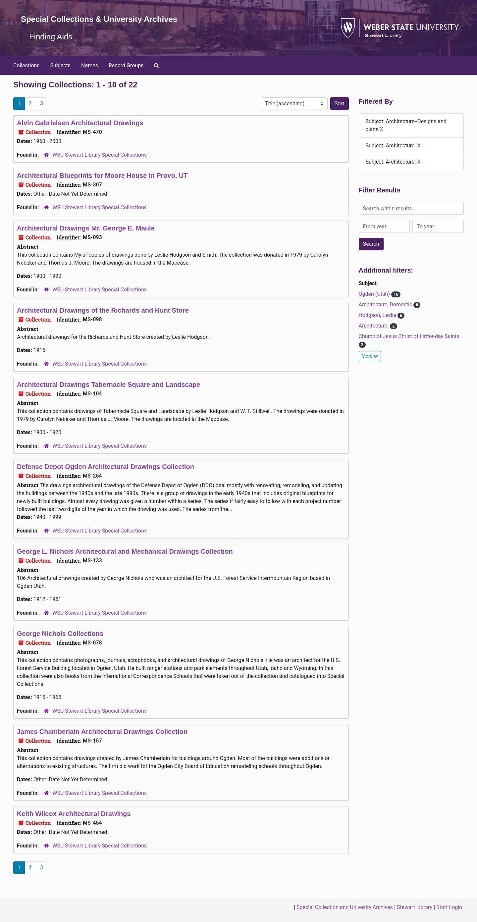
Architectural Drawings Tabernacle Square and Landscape (108, 384)
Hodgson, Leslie (378, 315)
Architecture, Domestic (386, 304)
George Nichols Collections (60, 633)
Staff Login (449, 907)
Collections (26, 65)
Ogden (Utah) (375, 294)
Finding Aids (51, 36)
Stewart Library (414, 907)
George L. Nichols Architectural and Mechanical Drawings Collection (125, 551)
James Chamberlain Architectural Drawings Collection (102, 731)
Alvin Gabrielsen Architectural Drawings (80, 123)
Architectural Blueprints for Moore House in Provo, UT (102, 175)
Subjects (60, 65)
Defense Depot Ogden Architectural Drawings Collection (105, 466)
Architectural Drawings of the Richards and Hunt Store (103, 310)
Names (89, 65)
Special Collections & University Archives (99, 19)
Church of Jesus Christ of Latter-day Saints (409, 336)
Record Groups (126, 65)
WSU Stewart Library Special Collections (99, 155)
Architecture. (374, 326)
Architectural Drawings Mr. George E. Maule (86, 228)
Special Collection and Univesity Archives (344, 907)
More (370, 356)
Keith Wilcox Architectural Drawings (74, 813)
